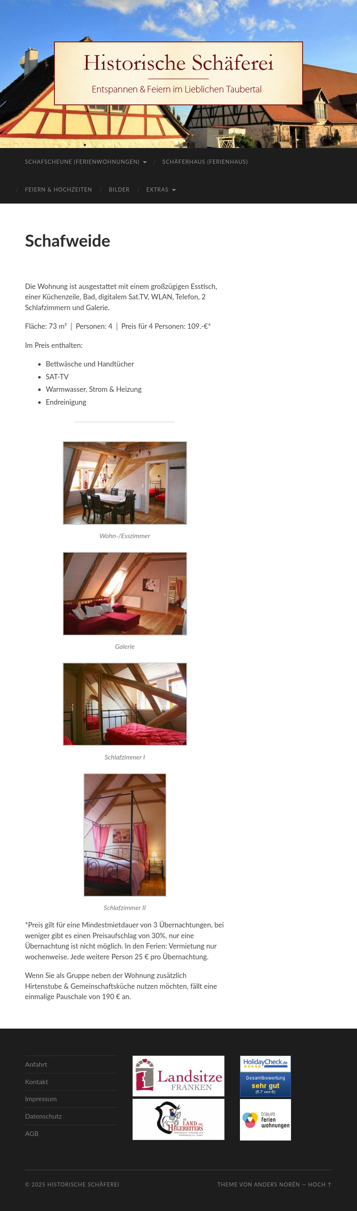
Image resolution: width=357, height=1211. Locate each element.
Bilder (119, 189)
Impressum (40, 1098)
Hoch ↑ (320, 1184)
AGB (32, 1133)
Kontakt (36, 1081)
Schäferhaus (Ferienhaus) (205, 161)
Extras (157, 189)
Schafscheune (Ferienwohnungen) (82, 161)
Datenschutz (43, 1116)
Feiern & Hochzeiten (58, 189)
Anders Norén (277, 1184)
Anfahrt (36, 1064)
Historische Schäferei (83, 1184)
